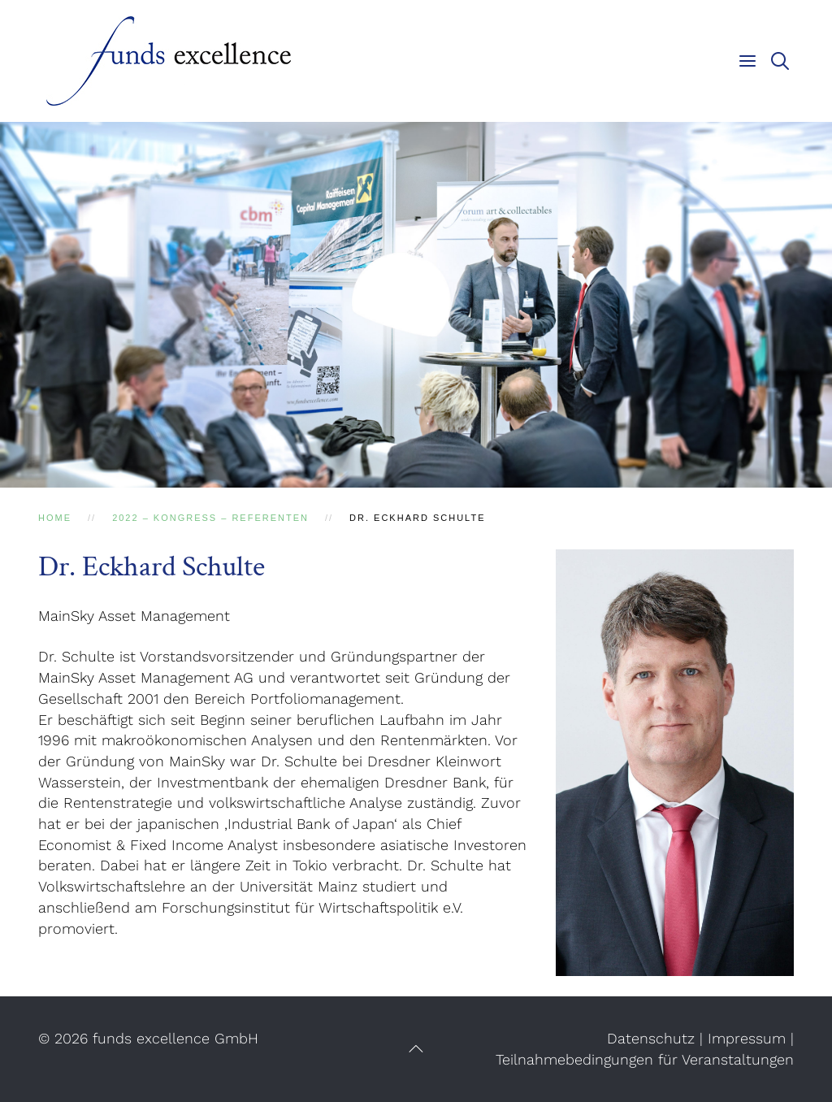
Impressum (747, 1038)
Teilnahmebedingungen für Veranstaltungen (645, 1059)
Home (55, 518)
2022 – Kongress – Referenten (210, 518)
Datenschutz (651, 1038)
